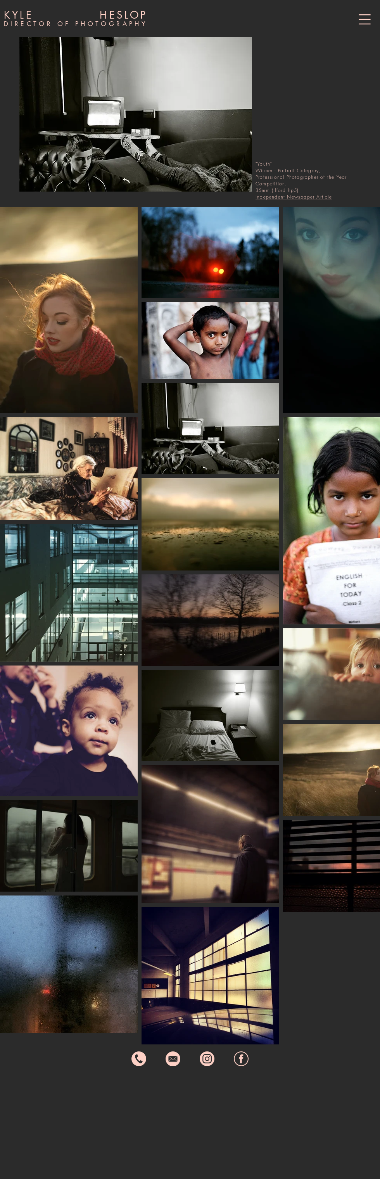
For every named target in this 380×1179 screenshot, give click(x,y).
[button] (365, 19)
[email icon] (173, 1058)
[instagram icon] (207, 1058)
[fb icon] (241, 1058)
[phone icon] (138, 1058)
